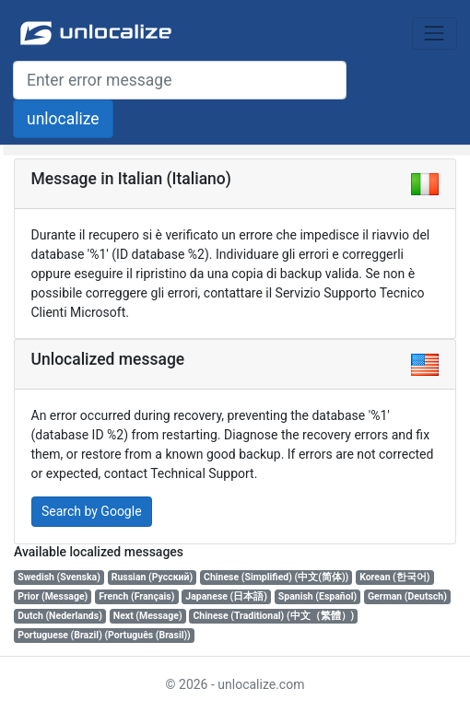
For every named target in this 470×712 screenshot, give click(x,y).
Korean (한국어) (394, 577)
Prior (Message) (53, 596)
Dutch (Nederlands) (60, 616)
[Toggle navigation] (434, 34)
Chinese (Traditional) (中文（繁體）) (273, 616)
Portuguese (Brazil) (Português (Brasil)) (104, 635)
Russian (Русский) (152, 577)
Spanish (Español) (317, 596)
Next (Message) (147, 616)
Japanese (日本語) (226, 596)
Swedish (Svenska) (59, 577)
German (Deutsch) (407, 596)
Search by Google (91, 511)
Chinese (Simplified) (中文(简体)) (276, 577)
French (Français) (136, 596)
